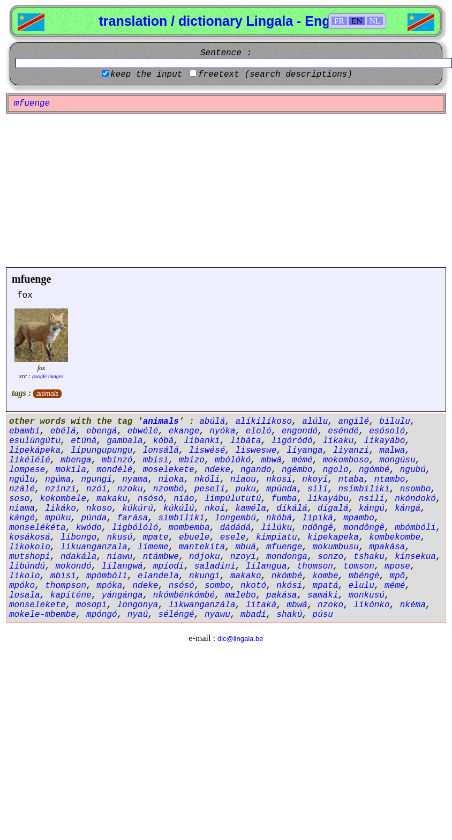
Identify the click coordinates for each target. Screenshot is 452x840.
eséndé (343, 431)
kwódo (89, 528)
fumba (284, 499)
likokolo (29, 547)
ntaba (351, 479)
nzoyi (243, 557)
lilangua (266, 566)
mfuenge (31, 279)
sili (317, 489)
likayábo (384, 441)
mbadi (253, 615)
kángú (372, 508)
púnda (94, 518)
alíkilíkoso (263, 421)
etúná (83, 441)
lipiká (317, 518)
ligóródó (292, 441)
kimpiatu (276, 537)
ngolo (336, 470)
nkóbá (279, 518)
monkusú (367, 595)
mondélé (114, 470)
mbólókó (233, 460)
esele (233, 537)
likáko (60, 508)
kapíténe (71, 595)
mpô (397, 576)
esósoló (387, 431)
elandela (158, 576)
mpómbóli (106, 576)
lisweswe (255, 450)
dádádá (235, 528)
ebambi (24, 431)
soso (19, 499)
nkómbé (287, 576)
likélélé (29, 460)
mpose (397, 566)
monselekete (37, 605)
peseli (209, 489)
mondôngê (364, 528)
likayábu (328, 499)
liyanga (305, 450)
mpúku (58, 518)
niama (22, 508)
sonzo (330, 557)
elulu (361, 586)
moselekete (168, 470)
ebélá (63, 431)
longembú (235, 518)
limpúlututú (233, 499)
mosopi (91, 605)
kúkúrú (137, 508)
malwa (392, 450)
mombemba (189, 528)
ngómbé (374, 470)
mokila (70, 470)
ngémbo (297, 470)
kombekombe (394, 537)
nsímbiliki (364, 489)
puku (245, 489)
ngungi (96, 479)
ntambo (389, 479)
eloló (259, 431)
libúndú (27, 566)
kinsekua (415, 557)
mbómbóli (415, 528)
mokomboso (346, 460)
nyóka (222, 431)
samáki (322, 595)
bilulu (394, 421)
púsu (323, 615)
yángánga (122, 595)
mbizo (192, 460)
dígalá (333, 508)
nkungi (204, 576)
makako (245, 576)
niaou (243, 479)
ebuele (194, 537)
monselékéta (37, 528)
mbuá (245, 547)
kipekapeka (333, 537)
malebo (240, 595)
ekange (184, 431)
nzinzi (60, 489)
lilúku (276, 528)
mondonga (286, 557)
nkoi (215, 508)
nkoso (99, 508)
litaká (261, 605)
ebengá (101, 431)
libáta (245, 441)
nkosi (279, 479)
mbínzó (117, 460)
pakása (281, 595)
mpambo (358, 518)
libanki (202, 441)
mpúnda (281, 489)
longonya (138, 605)
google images (47, 376)
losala (24, 595)
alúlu (315, 421)
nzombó (168, 489)
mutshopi (29, 557)
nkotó (253, 586)
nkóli (207, 479)
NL (375, 21)
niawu (119, 557)
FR (339, 21)
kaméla (250, 508)
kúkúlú (178, 508)
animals (47, 393)
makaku (111, 499)
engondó (300, 431)
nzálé (22, 489)
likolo (24, 576)
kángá (407, 508)
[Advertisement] (226, 190)
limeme (153, 547)
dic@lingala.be (240, 639)
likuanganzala (94, 547)
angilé (354, 421)
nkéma (413, 605)
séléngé (176, 615)
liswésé (207, 450)
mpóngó (101, 615)
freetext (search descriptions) (275, 74)
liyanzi (351, 450)
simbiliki (181, 518)
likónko (371, 605)
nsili (372, 499)
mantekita (202, 547)
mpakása (387, 547)
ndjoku (204, 557)
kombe (325, 576)
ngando (256, 470)
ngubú (413, 470)
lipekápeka (35, 450)
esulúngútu (35, 441)
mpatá (325, 586)
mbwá (271, 460)
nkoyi (315, 479)
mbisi (156, 460)
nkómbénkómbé (184, 595)
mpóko (22, 586)
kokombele (63, 499)
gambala (124, 441)
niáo (184, 499)
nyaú (137, 615)
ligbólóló (135, 528)
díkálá (291, 508)
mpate (156, 537)
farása (132, 518)
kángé (22, 518)
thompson (65, 586)
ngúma (58, 479)
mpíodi (168, 566)
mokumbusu (336, 547)
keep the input (146, 74)
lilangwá (122, 566)
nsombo (415, 489)
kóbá (163, 441)
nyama (135, 479)
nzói (96, 489)
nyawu (217, 615)
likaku (338, 441)
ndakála (78, 557)
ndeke (217, 470)
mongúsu (397, 460)
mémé (302, 460)
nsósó (150, 499)
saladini (215, 566)
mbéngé (364, 576)
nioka (171, 479)
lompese (27, 470)
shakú (289, 615)
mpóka (109, 586)
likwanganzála (202, 605)
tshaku (369, 557)
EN (356, 21)
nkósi (289, 586)
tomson (358, 566)
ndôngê (317, 528)
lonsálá (161, 450)
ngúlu (22, 479)
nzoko (330, 605)
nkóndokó (415, 499)
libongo (78, 537)
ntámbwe (161, 557)
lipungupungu (101, 450)
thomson (315, 566)
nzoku (130, 489)
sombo (217, 586)
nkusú (119, 537)
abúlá (212, 421)
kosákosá (29, 537)
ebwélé (143, 431)
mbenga (76, 460)
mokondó (73, 566)
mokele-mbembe (42, 615)
